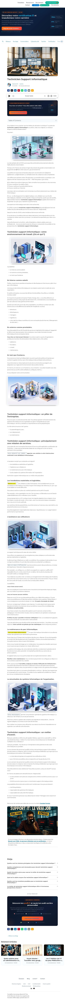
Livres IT (35, 978)
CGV (29, 983)
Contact (27, 5)
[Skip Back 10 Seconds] (48, 96)
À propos (21, 978)
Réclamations (36, 986)
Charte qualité (46, 983)
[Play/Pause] (9, 96)
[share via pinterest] (18, 90)
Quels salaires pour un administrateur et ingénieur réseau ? (11, 960)
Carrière (43, 41)
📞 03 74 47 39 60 (36, 5)
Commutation (24, 41)
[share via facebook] (8, 90)
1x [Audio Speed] (44, 96)
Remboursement (26, 986)
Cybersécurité (35, 41)
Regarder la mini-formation (18, 112)
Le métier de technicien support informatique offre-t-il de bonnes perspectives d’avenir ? (28, 886)
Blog (28, 978)
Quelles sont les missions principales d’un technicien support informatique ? (31, 862)
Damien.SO (15, 84)
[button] (61, 41)
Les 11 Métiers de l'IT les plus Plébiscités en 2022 (53, 960)
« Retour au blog (13, 935)
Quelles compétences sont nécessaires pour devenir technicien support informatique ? (30, 867)
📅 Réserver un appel (45, 5)
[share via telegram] (25, 90)
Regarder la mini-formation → (12, 28)
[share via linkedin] (15, 90)
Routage (15, 41)
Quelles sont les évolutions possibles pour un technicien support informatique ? (27, 881)
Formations (21, 2)
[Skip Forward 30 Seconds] (51, 96)
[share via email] (29, 90)
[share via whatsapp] (22, 90)
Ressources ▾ (30, 2)
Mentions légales (16, 983)
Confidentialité (37, 983)
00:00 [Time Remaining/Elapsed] (54, 96)
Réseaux (8, 41)
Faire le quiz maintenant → (32, 917)
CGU (24, 983)
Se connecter (55, 5)
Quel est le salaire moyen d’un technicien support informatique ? (27, 876)
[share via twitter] (12, 90)
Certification (51, 41)
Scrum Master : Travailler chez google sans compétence (32, 960)
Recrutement (39, 2)
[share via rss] (32, 90)
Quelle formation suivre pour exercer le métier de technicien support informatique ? (29, 872)
